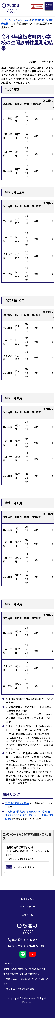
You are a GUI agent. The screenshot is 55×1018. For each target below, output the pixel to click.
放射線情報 (38, 20)
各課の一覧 (27, 915)
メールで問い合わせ (23, 867)
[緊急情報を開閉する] (37, 6)
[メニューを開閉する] (49, 6)
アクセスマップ (27, 906)
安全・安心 (24, 20)
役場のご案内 (27, 898)
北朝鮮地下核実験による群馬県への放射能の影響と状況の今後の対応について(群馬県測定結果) (29, 815)
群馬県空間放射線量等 (17, 803)
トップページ (8, 20)
